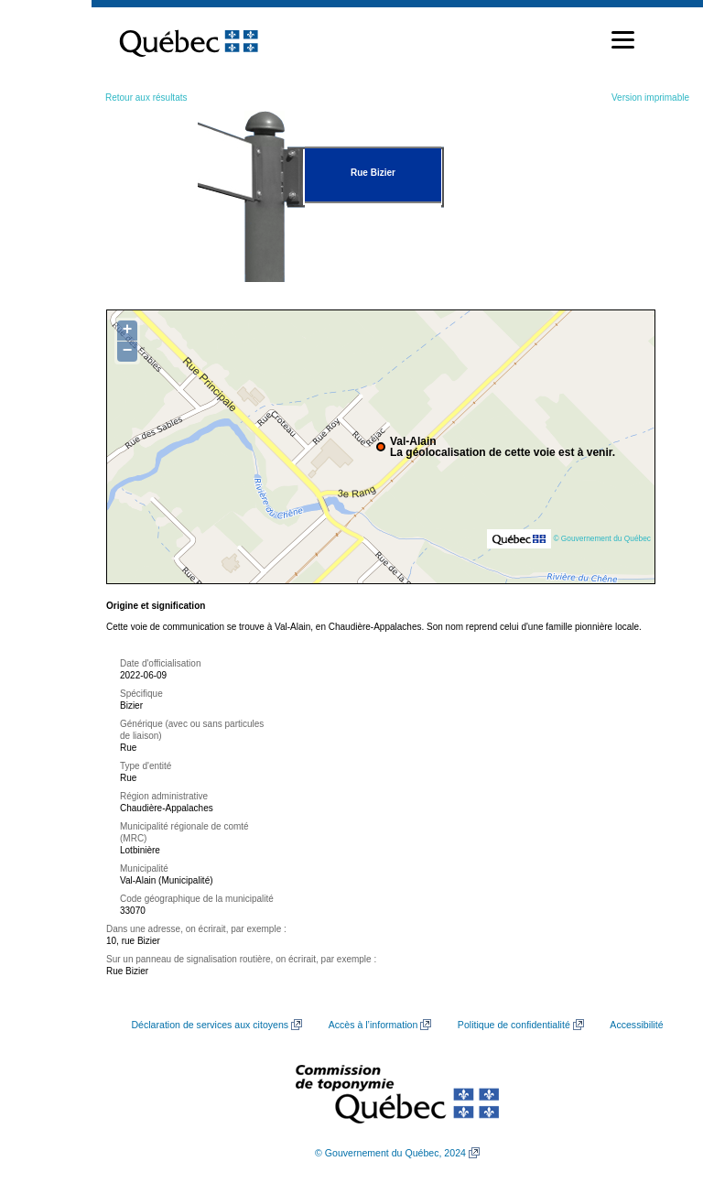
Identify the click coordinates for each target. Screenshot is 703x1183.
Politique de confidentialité (514, 1024)
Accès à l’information (373, 1024)
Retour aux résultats (146, 97)
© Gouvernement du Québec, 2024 (390, 1152)
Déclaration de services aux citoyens (209, 1024)
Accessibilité (636, 1024)
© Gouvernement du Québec (602, 538)
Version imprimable (650, 97)
